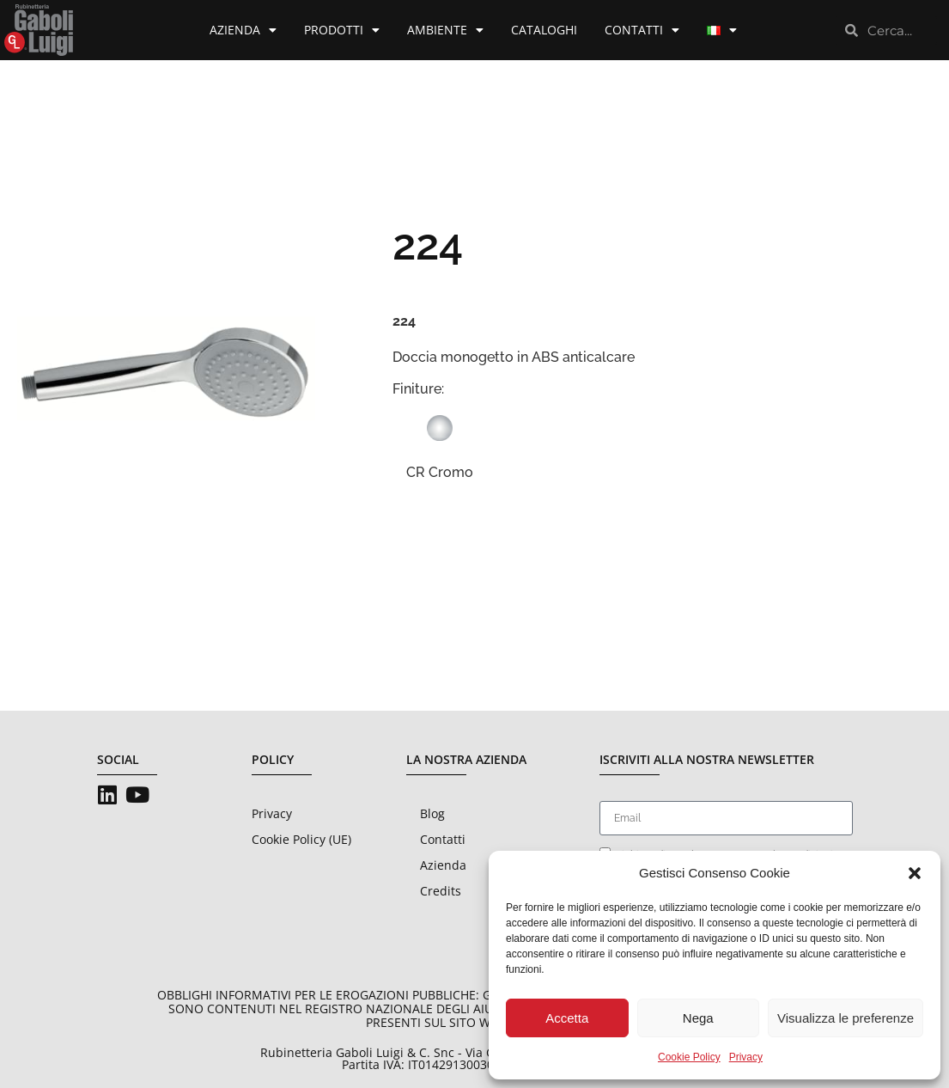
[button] (914, 873)
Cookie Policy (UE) (301, 839)
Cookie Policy (689, 1057)
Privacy (746, 1057)
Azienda (243, 30)
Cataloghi (544, 29)
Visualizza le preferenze (845, 1018)
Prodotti (342, 30)
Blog (432, 813)
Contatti (642, 30)
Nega (698, 1018)
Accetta (566, 1018)
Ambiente (445, 30)
